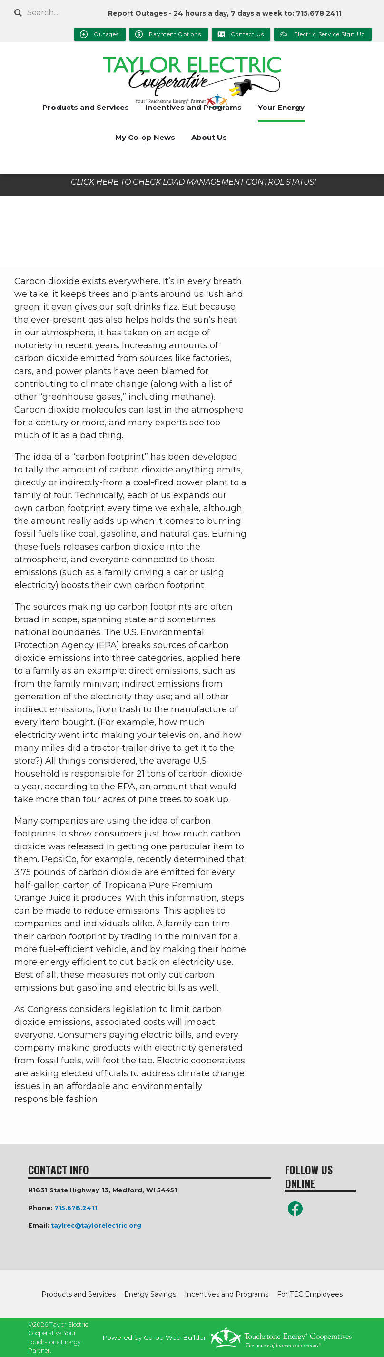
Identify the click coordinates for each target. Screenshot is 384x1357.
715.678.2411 (75, 1207)
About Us (209, 137)
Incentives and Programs (193, 107)
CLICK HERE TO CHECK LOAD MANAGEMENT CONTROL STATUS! (193, 182)
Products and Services (85, 107)
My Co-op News (145, 137)
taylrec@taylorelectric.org (96, 1225)
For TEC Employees (310, 1294)
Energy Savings (150, 1294)
